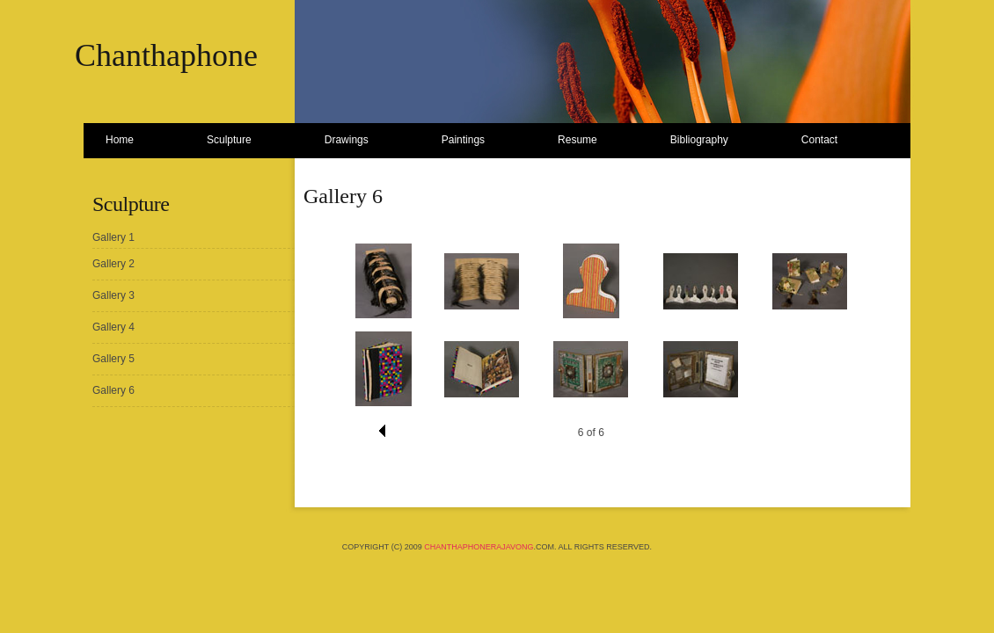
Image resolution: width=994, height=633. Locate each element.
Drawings (347, 140)
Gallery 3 (113, 295)
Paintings (463, 140)
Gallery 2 (113, 264)
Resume (577, 140)
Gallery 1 (113, 237)
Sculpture (229, 140)
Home (120, 140)
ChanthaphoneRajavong (478, 546)
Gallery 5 (113, 359)
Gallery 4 (113, 327)
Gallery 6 (113, 390)
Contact (819, 140)
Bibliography (699, 140)
